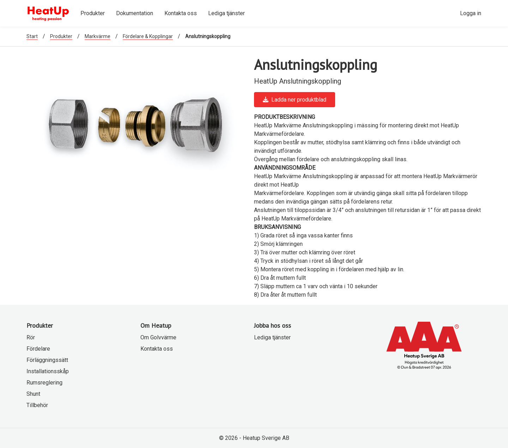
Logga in (470, 13)
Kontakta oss (156, 348)
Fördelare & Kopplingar (148, 36)
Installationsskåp (47, 371)
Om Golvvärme (158, 337)
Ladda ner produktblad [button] (294, 99)
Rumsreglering (44, 382)
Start (32, 36)
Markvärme (97, 36)
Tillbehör (37, 405)
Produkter (61, 36)
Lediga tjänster (272, 337)
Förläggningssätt (47, 360)
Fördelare (38, 348)
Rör (30, 337)
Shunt (33, 394)
